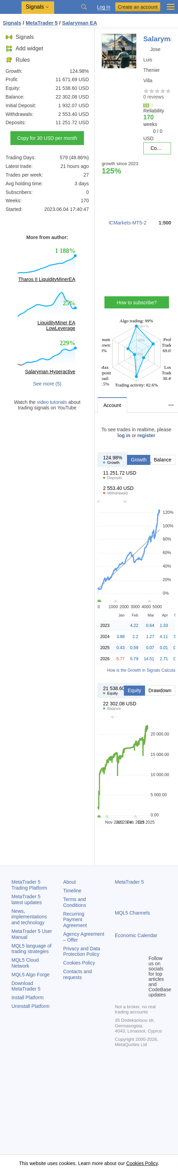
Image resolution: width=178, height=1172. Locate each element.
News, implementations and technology (29, 917)
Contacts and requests (77, 974)
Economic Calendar (136, 935)
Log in (103, 7)
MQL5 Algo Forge (30, 974)
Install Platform (27, 997)
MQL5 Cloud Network (25, 963)
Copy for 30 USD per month (47, 138)
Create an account (138, 7)
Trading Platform (29, 885)
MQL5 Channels (132, 913)
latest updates (26, 899)
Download (26, 986)
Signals (20, 37)
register (146, 435)
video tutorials (52, 402)
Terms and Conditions (74, 902)
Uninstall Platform (30, 1006)
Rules (18, 60)
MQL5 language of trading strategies (31, 948)
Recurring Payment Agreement (75, 919)
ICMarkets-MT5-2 (127, 223)
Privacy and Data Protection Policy (81, 951)
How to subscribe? (136, 302)
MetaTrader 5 (129, 882)
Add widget (24, 48)
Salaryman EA (79, 23)
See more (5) (47, 384)
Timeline (72, 890)
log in (124, 435)
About (69, 882)
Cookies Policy (79, 963)
